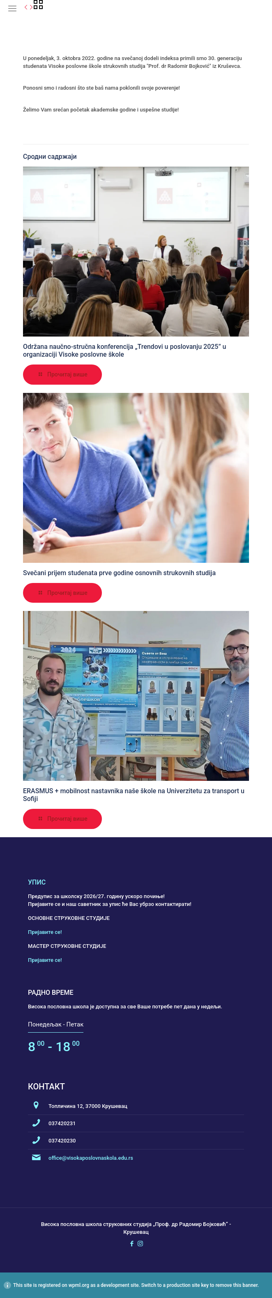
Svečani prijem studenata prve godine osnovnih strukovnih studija (119, 573)
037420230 (62, 1141)
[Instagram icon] (140, 1243)
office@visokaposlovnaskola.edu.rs (90, 1158)
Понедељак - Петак (55, 1024)
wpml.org (79, 1285)
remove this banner (236, 1285)
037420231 (62, 1123)
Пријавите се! (45, 932)
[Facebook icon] (132, 1243)
